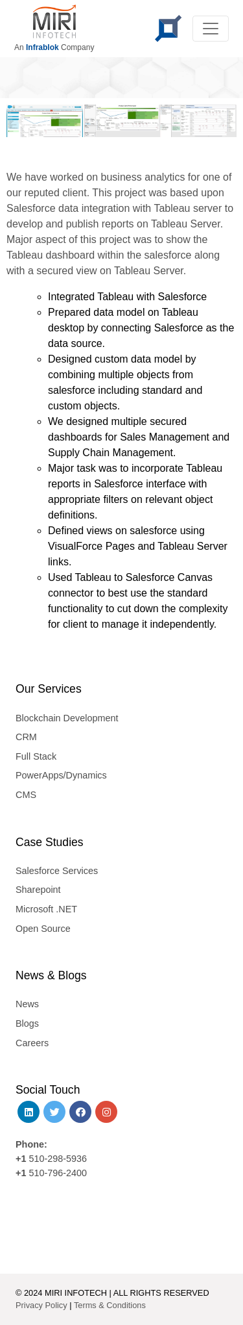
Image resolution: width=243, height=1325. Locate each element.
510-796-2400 (58, 1173)
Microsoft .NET (46, 909)
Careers (32, 1043)
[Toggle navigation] (210, 29)
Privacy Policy (41, 1305)
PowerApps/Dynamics (61, 775)
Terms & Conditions (110, 1305)
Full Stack (36, 756)
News (27, 1004)
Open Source (43, 928)
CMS (26, 795)
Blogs (27, 1023)
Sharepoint (38, 889)
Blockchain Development (67, 718)
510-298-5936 (56, 1158)
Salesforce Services (57, 871)
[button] (21, 121)
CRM (26, 737)
